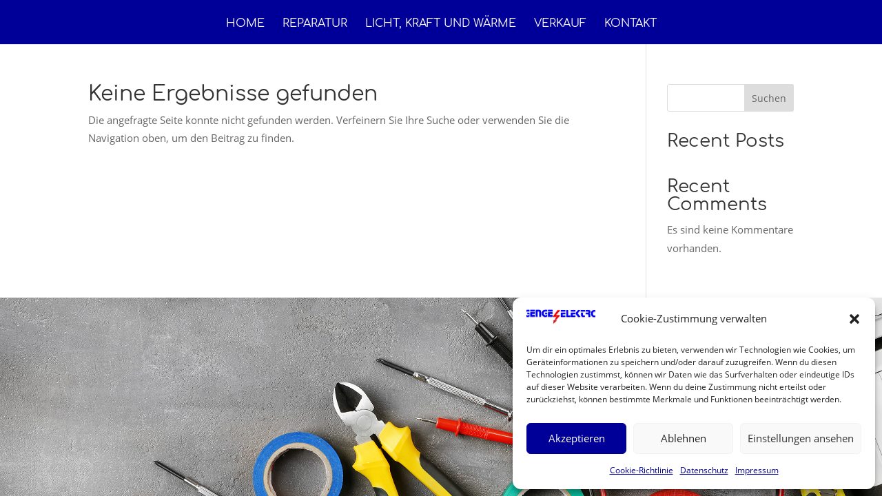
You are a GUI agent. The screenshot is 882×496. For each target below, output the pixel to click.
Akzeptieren (576, 438)
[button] (854, 319)
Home (245, 24)
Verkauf (560, 24)
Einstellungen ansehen (801, 438)
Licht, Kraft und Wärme (440, 24)
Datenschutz (704, 470)
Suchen (769, 98)
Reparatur (315, 24)
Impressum (757, 470)
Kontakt (630, 24)
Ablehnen (683, 438)
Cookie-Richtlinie (641, 470)
